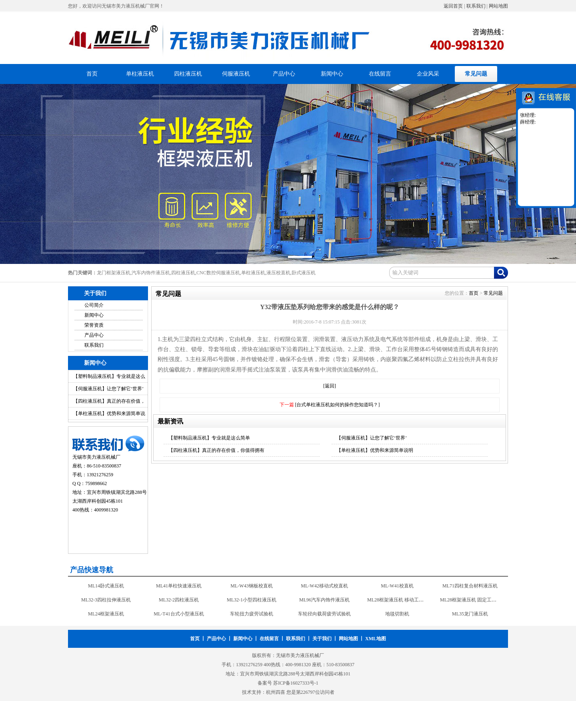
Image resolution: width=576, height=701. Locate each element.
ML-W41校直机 (397, 586)
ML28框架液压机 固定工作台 (470, 600)
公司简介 (94, 305)
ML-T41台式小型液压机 (179, 614)
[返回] (329, 386)
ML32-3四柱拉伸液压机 (106, 600)
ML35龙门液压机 (470, 614)
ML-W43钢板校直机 (251, 586)
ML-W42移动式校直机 (324, 586)
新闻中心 (332, 74)
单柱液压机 (140, 74)
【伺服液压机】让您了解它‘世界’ (108, 388)
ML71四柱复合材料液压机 (470, 586)
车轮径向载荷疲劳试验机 (324, 614)
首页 (92, 74)
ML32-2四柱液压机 (179, 600)
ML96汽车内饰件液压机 (324, 600)
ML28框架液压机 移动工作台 (397, 600)
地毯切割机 (397, 614)
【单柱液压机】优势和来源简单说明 (374, 450)
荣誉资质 (94, 325)
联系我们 (476, 6)
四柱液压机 (188, 74)
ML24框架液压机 (106, 614)
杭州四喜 (275, 692)
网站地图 (498, 6)
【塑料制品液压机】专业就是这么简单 (209, 438)
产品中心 (284, 74)
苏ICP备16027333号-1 (295, 683)
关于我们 (322, 638)
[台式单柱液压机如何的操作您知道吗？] (337, 404)
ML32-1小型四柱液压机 (251, 600)
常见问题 (476, 74)
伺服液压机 (236, 74)
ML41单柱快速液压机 (179, 586)
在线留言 (380, 74)
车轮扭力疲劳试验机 (251, 614)
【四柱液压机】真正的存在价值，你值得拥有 (216, 450)
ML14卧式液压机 (106, 586)
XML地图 (375, 638)
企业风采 (428, 74)
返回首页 (453, 6)
